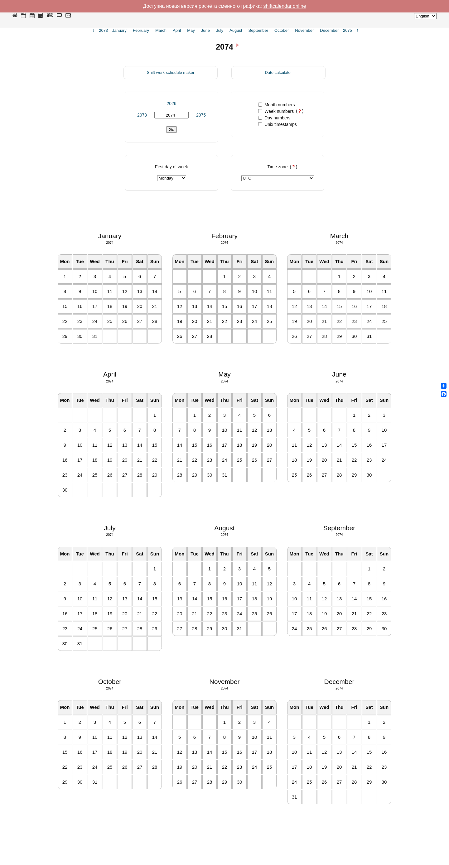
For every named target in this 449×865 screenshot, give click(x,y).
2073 (142, 115)
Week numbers (276, 111)
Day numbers (274, 117)
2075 (201, 115)
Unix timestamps (277, 124)
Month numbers (276, 104)
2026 (171, 103)
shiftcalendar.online (284, 6)
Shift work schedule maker (170, 72)
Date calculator (278, 72)
